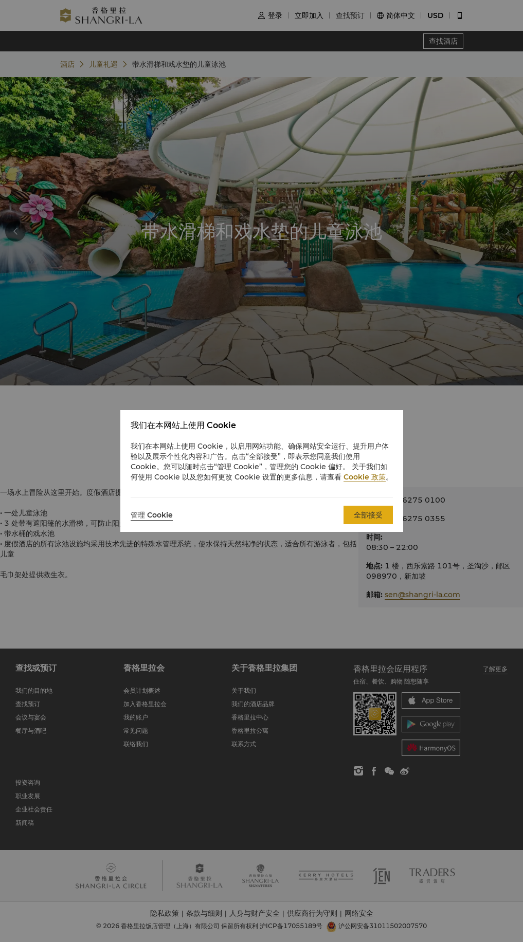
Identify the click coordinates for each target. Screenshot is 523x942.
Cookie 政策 (365, 477)
